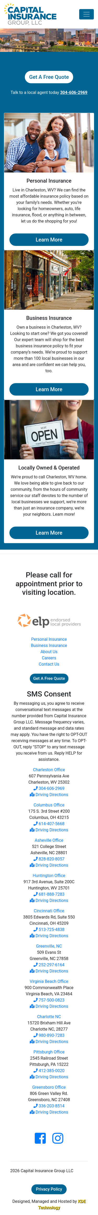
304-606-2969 (49, 788)
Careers (49, 657)
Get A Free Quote (49, 77)
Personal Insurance (49, 639)
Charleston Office (49, 769)
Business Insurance (49, 645)
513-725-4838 (49, 929)
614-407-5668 (49, 823)
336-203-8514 (49, 1105)
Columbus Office (49, 805)
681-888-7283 (49, 894)
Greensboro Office (49, 1087)
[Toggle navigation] (86, 14)
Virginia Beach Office (49, 981)
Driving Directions (49, 794)
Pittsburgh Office (49, 1052)
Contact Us (49, 664)
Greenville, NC (49, 946)
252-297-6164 (49, 964)
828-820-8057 (49, 859)
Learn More (49, 240)
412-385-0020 (49, 1070)
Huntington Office (49, 875)
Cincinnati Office (49, 910)
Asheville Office (49, 840)
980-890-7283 (49, 1035)
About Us (49, 651)
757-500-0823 (49, 1000)
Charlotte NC (49, 1016)
